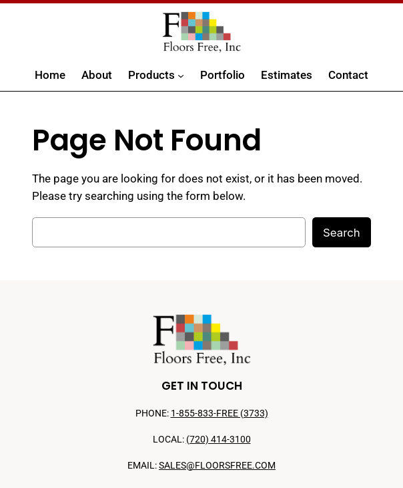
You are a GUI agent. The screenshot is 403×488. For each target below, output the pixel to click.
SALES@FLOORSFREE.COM (217, 465)
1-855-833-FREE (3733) (219, 413)
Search (341, 232)
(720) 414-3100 (218, 439)
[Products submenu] (180, 75)
